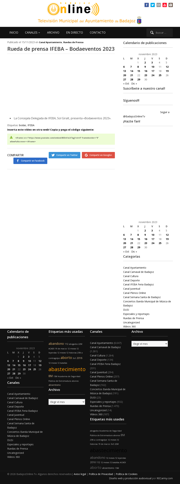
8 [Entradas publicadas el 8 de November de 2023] (138, 66)
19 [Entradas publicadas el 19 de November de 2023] (167, 71)
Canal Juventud (131, 288)
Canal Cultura (130, 276)
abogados (73, 344)
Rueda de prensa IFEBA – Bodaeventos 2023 (45, 52)
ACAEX (51, 348)
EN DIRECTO (74, 32)
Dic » (134, 83)
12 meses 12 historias (67, 352)
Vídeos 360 (129, 326)
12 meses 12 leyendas (116, 458)
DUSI (126, 309)
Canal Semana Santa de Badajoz (142, 297)
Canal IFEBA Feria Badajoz (138, 284)
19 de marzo (61, 348)
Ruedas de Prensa (73, 42)
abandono (56, 343)
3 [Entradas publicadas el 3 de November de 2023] (152, 62)
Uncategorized (131, 322)
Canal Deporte (131, 280)
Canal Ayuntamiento (50, 42)
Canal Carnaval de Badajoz (138, 272)
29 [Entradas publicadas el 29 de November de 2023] (138, 79)
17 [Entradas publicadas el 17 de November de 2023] (152, 71)
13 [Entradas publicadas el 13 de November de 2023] (124, 71)
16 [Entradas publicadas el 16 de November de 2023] (145, 71)
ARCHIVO (53, 32)
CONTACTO (98, 32)
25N (79, 352)
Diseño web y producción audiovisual (130, 478)
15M (55, 376)
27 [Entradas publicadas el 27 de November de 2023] (124, 79)
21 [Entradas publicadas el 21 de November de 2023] (131, 75)
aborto (66, 357)
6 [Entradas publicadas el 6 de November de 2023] (124, 66)
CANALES (31, 32)
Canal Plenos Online (134, 293)
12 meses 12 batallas (58, 363)
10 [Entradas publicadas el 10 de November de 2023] (152, 66)
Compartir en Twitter (65, 163)
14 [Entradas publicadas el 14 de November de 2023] (131, 71)
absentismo (55, 384)
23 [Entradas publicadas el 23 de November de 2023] (145, 75)
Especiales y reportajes (136, 314)
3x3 (74, 358)
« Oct (126, 83)
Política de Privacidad (101, 474)
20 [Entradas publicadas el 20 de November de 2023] (124, 75)
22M (80, 344)
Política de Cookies (126, 474)
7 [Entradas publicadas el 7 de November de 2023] (131, 66)
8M (51, 376)
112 (66, 343)
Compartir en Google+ (100, 163)
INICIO (13, 32)
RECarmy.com (165, 478)
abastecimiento (67, 369)
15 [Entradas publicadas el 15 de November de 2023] (138, 71)
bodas (22, 133)
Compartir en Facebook (100, 169)
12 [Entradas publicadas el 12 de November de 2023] (167, 66)
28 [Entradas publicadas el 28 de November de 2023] (131, 79)
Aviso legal (80, 474)
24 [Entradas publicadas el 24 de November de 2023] (152, 75)
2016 (79, 358)
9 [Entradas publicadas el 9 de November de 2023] (145, 66)
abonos (75, 381)
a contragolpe (100, 440)
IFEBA (31, 133)
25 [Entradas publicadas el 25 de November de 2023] (160, 75)
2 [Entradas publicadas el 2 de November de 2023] (145, 62)
